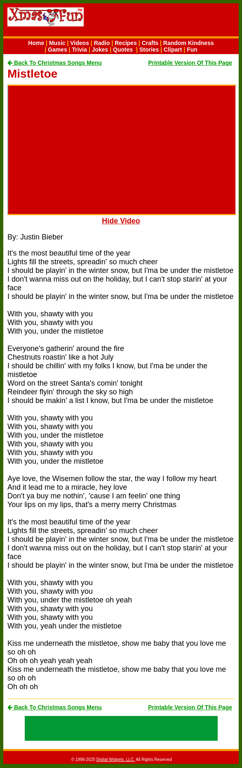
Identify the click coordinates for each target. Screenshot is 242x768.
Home (36, 43)
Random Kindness (188, 43)
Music (57, 43)
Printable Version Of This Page (190, 62)
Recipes (126, 43)
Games (57, 49)
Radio (102, 43)
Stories (149, 49)
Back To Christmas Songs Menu (54, 62)
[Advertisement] (179, 21)
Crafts (150, 43)
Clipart (173, 49)
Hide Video (121, 221)
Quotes (123, 49)
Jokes (100, 49)
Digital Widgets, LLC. (115, 759)
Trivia (79, 49)
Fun (192, 49)
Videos (79, 43)
